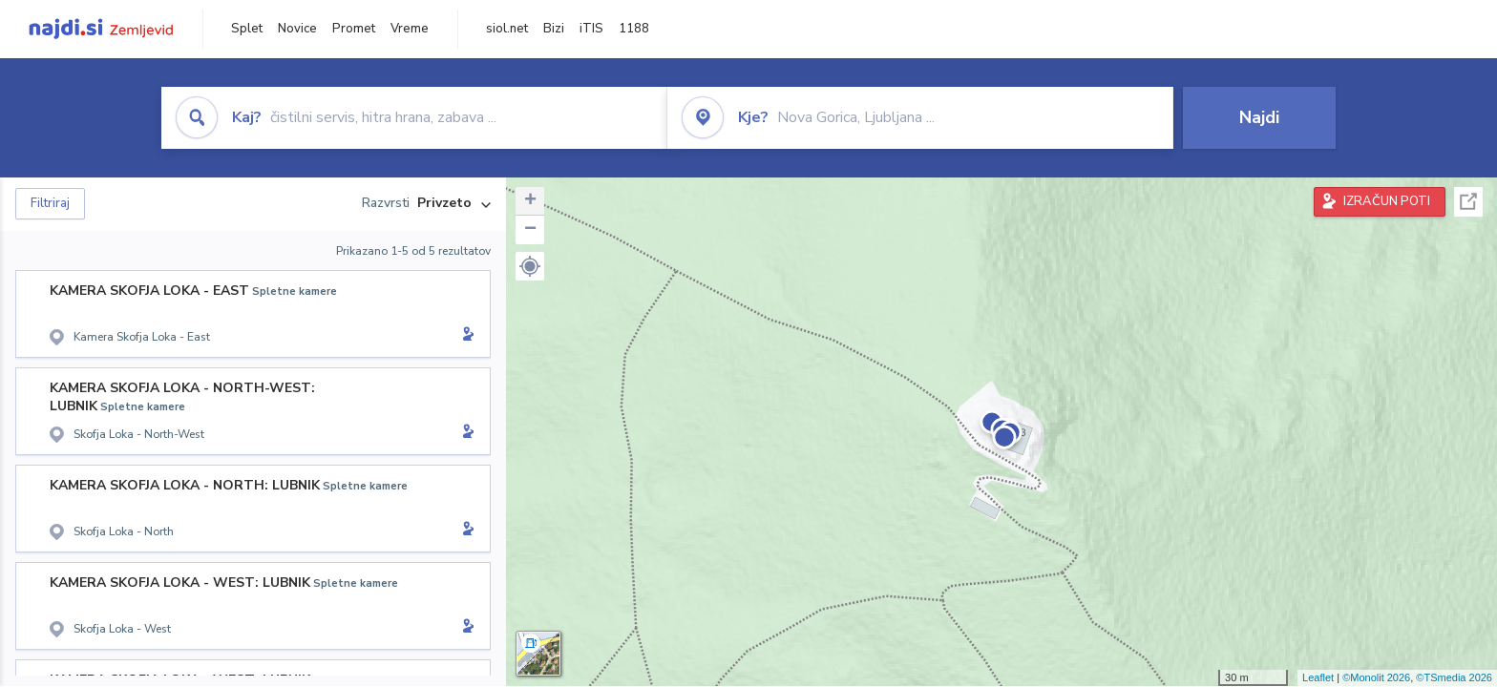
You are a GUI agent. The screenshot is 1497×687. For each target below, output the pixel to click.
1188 (634, 28)
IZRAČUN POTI (1386, 201)
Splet (247, 28)
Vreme (409, 28)
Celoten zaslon (1468, 202)
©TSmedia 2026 (1454, 677)
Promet (353, 28)
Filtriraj (50, 203)
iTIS (591, 28)
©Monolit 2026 (1376, 677)
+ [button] (530, 201)
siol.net (507, 28)
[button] (530, 266)
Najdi (1259, 117)
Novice (297, 28)
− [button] (530, 230)
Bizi (553, 28)
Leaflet (1318, 677)
